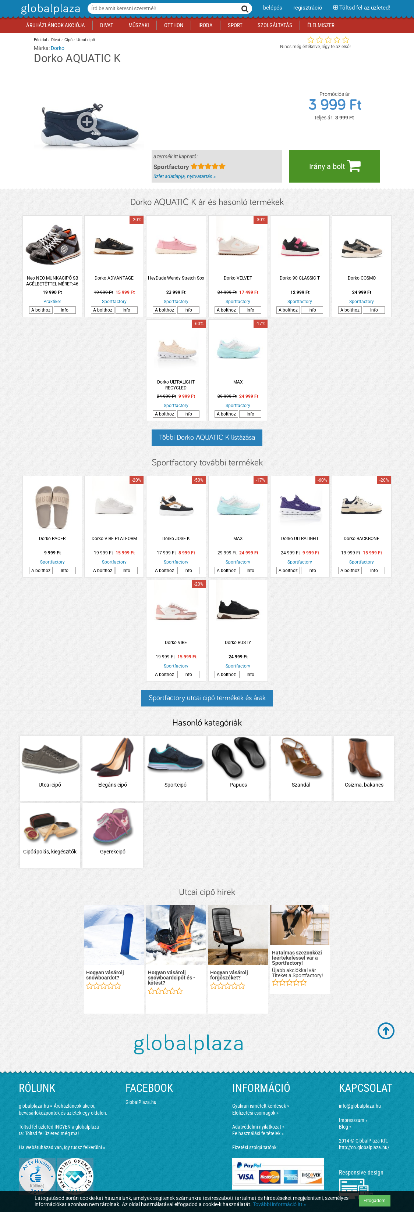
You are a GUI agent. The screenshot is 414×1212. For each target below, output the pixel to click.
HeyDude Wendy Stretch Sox (176, 278)
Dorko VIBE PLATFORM (114, 538)
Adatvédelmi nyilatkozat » (258, 1127)
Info (64, 310)
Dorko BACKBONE (361, 538)
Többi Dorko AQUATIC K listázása (207, 437)
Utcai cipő (86, 39)
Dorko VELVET (238, 278)
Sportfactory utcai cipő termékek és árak (207, 698)
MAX (238, 382)
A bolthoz (40, 310)
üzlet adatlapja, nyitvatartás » (184, 176)
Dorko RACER (52, 538)
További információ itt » (279, 1204)
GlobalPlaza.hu (140, 1102)
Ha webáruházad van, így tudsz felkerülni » (62, 1147)
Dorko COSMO (362, 278)
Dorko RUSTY (238, 642)
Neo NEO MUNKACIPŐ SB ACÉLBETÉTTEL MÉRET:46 (52, 281)
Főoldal (40, 39)
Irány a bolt (335, 165)
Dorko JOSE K (176, 538)
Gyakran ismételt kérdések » (260, 1106)
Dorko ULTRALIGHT (300, 538)
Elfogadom (375, 1200)
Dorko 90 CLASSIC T (300, 278)
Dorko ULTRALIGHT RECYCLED (176, 385)
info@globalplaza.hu (360, 1106)
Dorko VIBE (176, 642)
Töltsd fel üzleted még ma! (52, 1133)
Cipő (68, 39)
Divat (55, 39)
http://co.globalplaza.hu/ (364, 1147)
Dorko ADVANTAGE (114, 278)
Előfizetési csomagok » (255, 1113)
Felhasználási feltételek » (258, 1133)
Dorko (57, 48)
